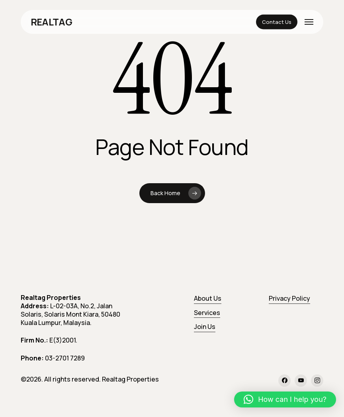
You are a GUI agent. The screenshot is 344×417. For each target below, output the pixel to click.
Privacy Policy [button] (289, 298)
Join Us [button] (204, 326)
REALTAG (51, 22)
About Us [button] (207, 298)
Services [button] (207, 312)
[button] (309, 22)
